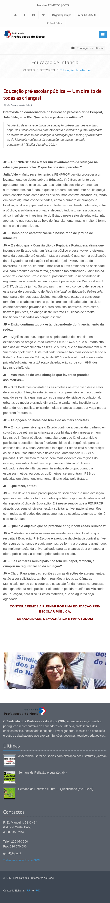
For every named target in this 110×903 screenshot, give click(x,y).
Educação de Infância (90, 48)
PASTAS (29, 70)
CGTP (66, 5)
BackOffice (56, 23)
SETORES (47, 70)
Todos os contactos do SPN (21, 860)
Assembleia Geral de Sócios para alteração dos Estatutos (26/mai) (62, 756)
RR (28, 890)
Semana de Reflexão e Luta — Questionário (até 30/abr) (55, 789)
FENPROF (54, 5)
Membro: (42, 5)
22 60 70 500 (86, 15)
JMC (38, 890)
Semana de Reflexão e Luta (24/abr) (42, 772)
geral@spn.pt (61, 15)
